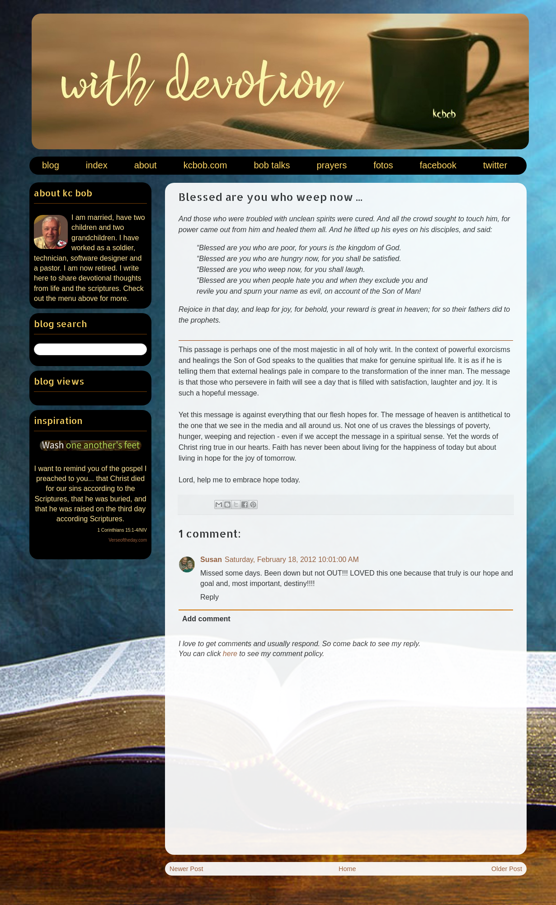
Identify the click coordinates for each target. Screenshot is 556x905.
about (145, 165)
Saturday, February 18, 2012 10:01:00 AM (292, 559)
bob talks (272, 165)
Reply (209, 597)
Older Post (506, 868)
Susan (211, 559)
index (97, 165)
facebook (438, 165)
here (230, 653)
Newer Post (186, 868)
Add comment (206, 619)
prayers (331, 165)
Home (347, 868)
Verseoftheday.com (127, 540)
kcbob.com (205, 165)
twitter (495, 165)
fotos (383, 165)
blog (50, 165)
